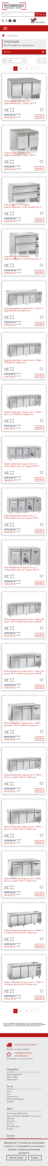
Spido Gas (10, 1118)
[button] (24, 51)
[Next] (37, 68)
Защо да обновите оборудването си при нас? (24, 1116)
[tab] (24, 52)
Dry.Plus (10, 1129)
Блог (8, 1094)
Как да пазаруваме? (14, 1074)
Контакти (10, 1102)
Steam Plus (11, 1121)
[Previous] (10, 68)
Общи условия (12, 1077)
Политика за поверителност (17, 1113)
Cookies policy (12, 1096)
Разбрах (35, 1157)
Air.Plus (10, 1124)
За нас (9, 1091)
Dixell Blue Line (13, 1126)
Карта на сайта (12, 1079)
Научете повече (16, 1157)
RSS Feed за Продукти (15, 1099)
